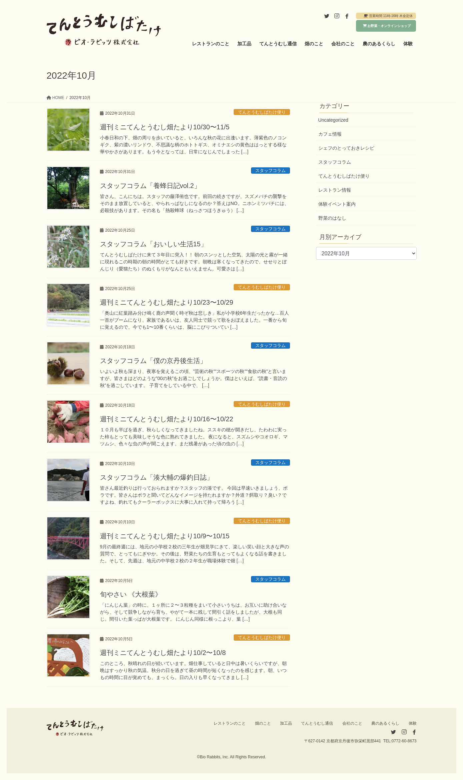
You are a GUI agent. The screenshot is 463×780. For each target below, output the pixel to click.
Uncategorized (333, 120)
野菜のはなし (332, 218)
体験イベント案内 (337, 204)
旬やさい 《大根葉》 (131, 594)
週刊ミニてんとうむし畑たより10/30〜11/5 (165, 127)
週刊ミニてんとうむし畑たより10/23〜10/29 (166, 302)
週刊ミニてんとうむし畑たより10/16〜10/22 (166, 419)
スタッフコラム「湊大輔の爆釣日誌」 (156, 477)
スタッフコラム (270, 170)
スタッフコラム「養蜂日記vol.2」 (150, 185)
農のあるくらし (385, 723)
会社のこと (352, 723)
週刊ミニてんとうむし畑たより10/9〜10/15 (165, 536)
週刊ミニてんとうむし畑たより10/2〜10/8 (163, 652)
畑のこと (263, 723)
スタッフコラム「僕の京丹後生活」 (153, 360)
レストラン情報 (334, 190)
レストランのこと (230, 723)
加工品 (286, 723)
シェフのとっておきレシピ (346, 148)
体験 (413, 723)
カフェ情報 (330, 134)
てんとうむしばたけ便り (262, 112)
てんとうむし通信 (317, 723)
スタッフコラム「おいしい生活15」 (153, 244)
